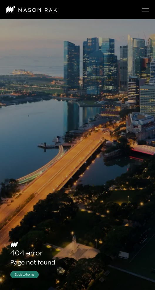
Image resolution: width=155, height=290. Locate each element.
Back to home (24, 274)
